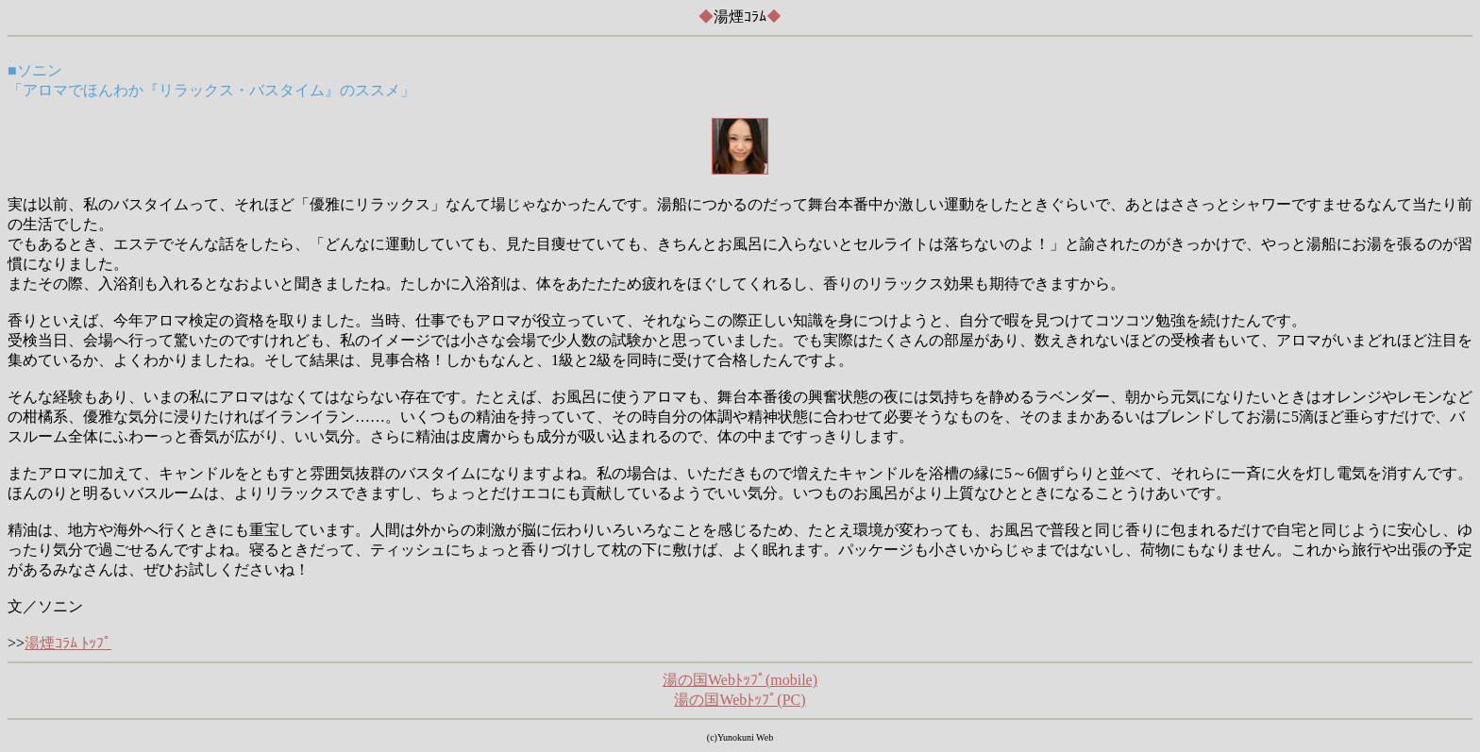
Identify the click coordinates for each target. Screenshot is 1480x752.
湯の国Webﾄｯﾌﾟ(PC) (739, 700)
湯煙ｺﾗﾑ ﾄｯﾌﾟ (68, 643)
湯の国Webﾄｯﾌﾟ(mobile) (740, 680)
